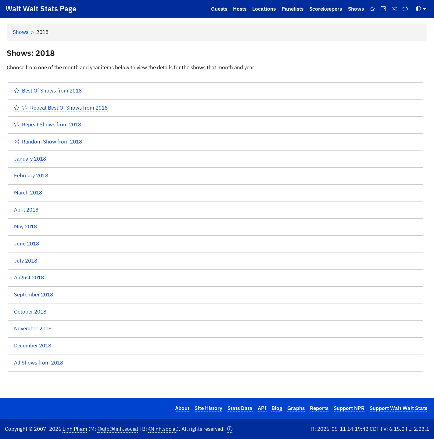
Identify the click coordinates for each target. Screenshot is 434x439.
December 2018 (32, 345)
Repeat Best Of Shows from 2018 (61, 107)
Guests (219, 8)
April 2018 (26, 209)
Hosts (239, 8)
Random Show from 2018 (48, 141)
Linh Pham (75, 429)
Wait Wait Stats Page (40, 8)
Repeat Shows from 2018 (47, 124)
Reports (319, 408)
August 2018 (29, 277)
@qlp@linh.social (117, 429)
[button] (229, 429)
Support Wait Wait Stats (398, 408)
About (182, 408)
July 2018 (25, 260)
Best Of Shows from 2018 (48, 90)
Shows (356, 8)
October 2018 (30, 311)
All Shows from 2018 (38, 362)
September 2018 (33, 294)
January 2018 (30, 158)
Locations (264, 8)
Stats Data (240, 408)
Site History (208, 408)
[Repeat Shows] (405, 9)
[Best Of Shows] (372, 9)
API (262, 408)
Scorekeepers (325, 8)
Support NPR (349, 408)
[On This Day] (383, 9)
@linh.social (162, 429)
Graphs (296, 408)
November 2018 (33, 328)
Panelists (292, 8)
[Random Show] (394, 9)
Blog (276, 408)
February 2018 (31, 175)
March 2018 (28, 192)
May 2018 (25, 226)
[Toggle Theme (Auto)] (421, 9)
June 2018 (26, 243)
